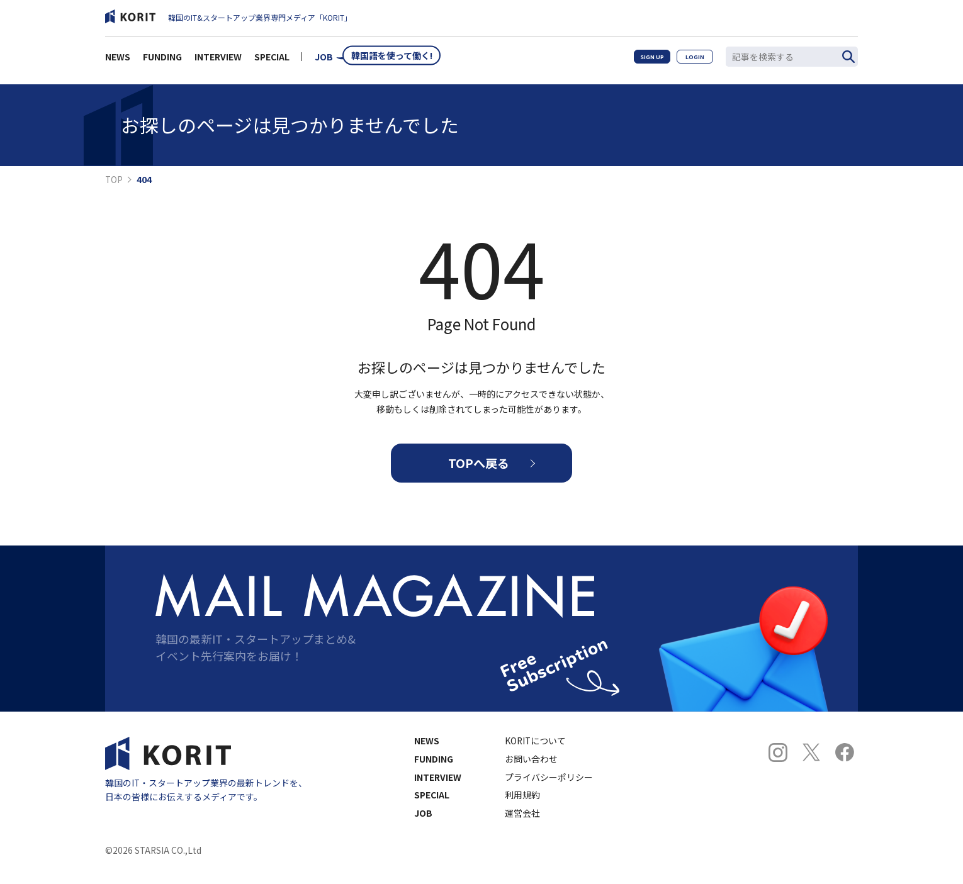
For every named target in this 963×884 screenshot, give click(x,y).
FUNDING (162, 60)
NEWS (117, 60)
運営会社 (522, 824)
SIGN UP (635, 60)
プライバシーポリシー (549, 787)
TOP (114, 180)
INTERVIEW (218, 60)
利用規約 (522, 806)
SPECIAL (272, 60)
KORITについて (535, 751)
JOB (324, 60)
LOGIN (689, 60)
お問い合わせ (531, 769)
